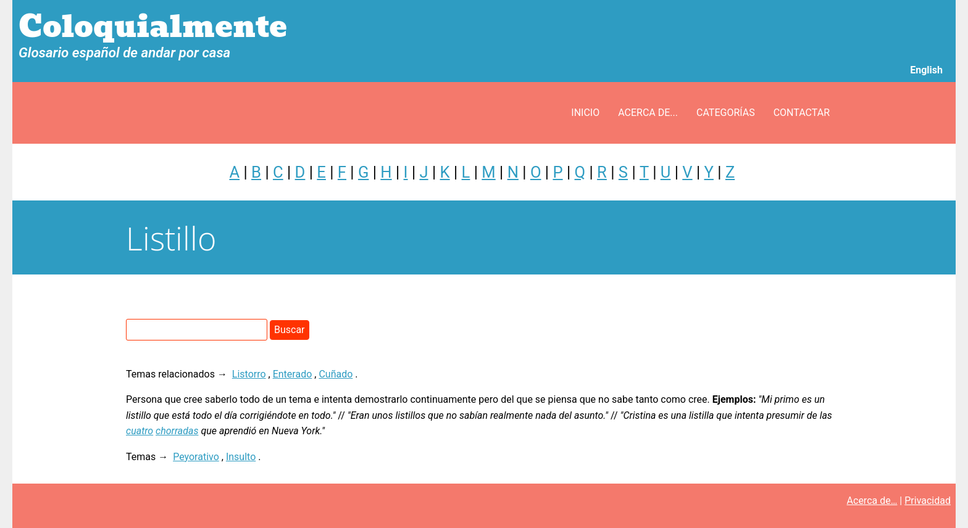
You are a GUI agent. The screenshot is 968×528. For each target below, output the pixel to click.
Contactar (802, 112)
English (926, 70)
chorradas (177, 431)
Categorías (725, 112)
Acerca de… (872, 500)
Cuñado (336, 374)
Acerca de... (648, 112)
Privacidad (927, 500)
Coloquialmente (153, 27)
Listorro (249, 374)
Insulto (241, 457)
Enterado (292, 374)
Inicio (585, 112)
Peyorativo (196, 457)
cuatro (139, 431)
